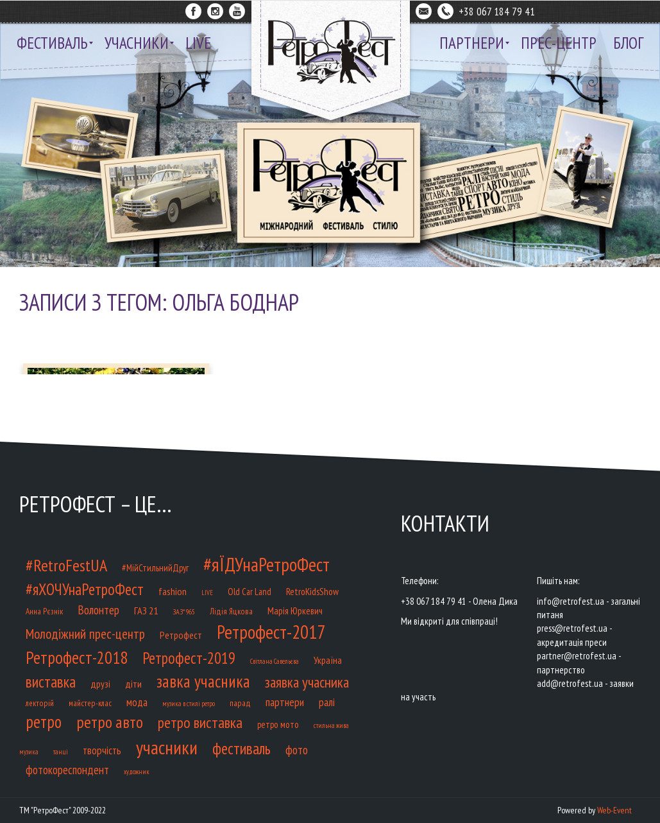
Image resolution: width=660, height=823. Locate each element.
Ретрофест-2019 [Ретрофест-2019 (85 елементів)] (188, 658)
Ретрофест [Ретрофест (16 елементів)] (181, 634)
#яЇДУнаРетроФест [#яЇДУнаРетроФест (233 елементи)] (266, 564)
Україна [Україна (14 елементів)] (328, 660)
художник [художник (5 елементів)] (136, 771)
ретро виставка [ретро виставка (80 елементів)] (200, 722)
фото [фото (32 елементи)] (296, 749)
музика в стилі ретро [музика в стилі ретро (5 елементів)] (188, 703)
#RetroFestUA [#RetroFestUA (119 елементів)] (66, 565)
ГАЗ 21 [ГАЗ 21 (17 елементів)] (146, 610)
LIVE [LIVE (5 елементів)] (207, 592)
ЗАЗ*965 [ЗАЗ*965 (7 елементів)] (184, 611)
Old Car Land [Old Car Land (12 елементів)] (249, 591)
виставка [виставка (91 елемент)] (51, 681)
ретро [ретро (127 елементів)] (44, 721)
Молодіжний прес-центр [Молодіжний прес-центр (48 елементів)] (85, 634)
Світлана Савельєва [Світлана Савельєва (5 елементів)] (274, 661)
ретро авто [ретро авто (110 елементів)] (109, 721)
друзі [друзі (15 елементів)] (100, 683)
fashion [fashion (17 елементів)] (172, 591)
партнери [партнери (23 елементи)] (285, 702)
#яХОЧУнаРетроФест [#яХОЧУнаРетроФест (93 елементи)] (85, 589)
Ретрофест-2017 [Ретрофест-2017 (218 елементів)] (271, 631)
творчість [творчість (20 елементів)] (102, 750)
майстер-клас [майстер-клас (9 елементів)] (90, 703)
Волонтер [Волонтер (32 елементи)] (98, 610)
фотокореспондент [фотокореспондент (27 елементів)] (67, 769)
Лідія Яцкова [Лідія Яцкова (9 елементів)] (231, 611)
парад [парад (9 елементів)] (240, 703)
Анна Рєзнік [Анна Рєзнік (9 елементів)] (44, 611)
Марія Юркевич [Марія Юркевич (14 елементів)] (295, 610)
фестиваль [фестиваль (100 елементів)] (241, 748)
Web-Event (614, 810)
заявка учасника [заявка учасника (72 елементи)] (307, 681)
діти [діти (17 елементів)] (133, 683)
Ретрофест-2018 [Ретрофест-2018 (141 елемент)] (77, 657)
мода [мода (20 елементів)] (137, 702)
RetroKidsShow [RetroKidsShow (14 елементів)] (312, 591)
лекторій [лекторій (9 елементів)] (40, 703)
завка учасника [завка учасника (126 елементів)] (203, 681)
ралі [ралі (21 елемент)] (327, 702)
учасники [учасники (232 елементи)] (167, 747)
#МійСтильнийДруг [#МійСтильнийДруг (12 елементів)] (155, 568)
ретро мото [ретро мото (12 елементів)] (278, 724)
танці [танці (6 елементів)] (60, 751)
